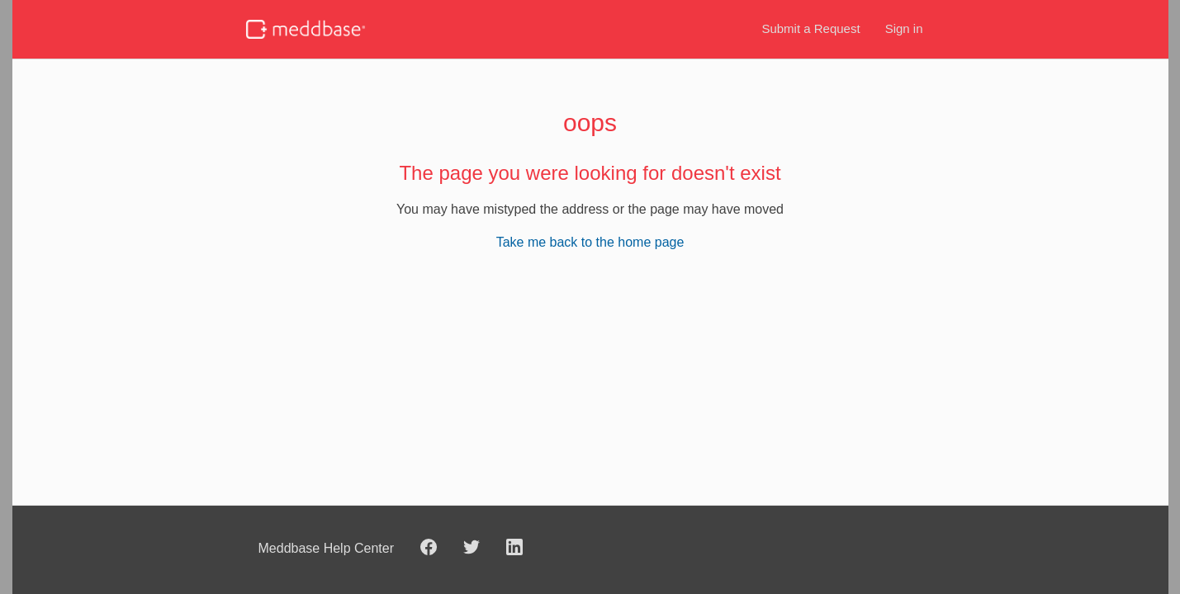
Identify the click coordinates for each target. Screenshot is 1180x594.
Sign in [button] (904, 28)
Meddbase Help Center (326, 548)
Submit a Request (810, 28)
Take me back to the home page (590, 242)
